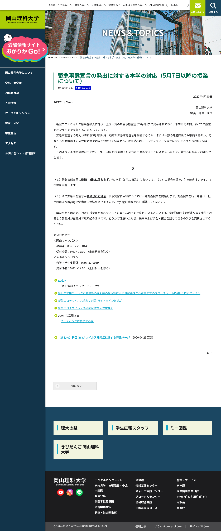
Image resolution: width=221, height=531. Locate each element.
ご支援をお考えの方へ (135, 4)
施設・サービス (186, 480)
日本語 (174, 4)
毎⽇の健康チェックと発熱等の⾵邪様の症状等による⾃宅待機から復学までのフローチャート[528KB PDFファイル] (129, 293)
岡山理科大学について (19, 72)
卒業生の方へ (99, 4)
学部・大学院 (13, 83)
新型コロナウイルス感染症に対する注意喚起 (85, 308)
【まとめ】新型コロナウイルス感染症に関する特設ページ (94, 337)
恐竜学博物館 (103, 507)
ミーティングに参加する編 (77, 321)
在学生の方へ (65, 4)
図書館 (140, 480)
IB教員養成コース (146, 508)
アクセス (10, 143)
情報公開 (140, 526)
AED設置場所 (157, 4)
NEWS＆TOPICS (69, 57)
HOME (54, 57)
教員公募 (100, 496)
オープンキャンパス (17, 113)
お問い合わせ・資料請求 (20, 153)
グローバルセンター (148, 496)
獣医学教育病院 (104, 501)
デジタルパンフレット (108, 480)
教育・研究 (12, 123)
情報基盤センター (147, 485)
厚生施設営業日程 (188, 491)
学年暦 (181, 485)
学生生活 (10, 133)
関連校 (181, 508)
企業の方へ (114, 4)
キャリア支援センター (149, 491)
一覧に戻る (75, 386)
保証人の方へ (82, 4)
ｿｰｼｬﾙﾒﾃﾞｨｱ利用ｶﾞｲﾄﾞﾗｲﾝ (192, 496)
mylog (52, 4)
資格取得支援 (144, 502)
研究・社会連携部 (106, 512)
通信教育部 (12, 93)
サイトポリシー (199, 526)
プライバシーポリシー (168, 526)
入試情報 (10, 103)
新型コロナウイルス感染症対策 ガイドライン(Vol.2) (90, 300)
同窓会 (181, 502)
